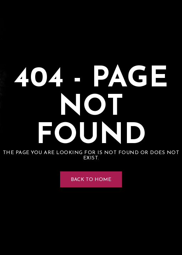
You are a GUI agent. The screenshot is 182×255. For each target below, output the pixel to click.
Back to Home (91, 179)
